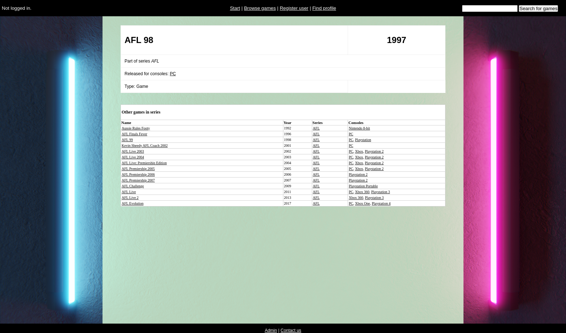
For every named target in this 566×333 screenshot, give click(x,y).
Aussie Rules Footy (136, 128)
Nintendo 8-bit (359, 128)
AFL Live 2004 (133, 157)
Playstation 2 (374, 151)
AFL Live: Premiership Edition (144, 163)
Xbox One (362, 203)
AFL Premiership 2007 (138, 180)
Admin (271, 330)
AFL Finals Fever (134, 134)
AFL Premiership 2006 (138, 174)
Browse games (260, 8)
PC (173, 73)
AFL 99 (127, 140)
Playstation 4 (381, 203)
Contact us (290, 330)
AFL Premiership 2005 (138, 169)
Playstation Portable (363, 186)
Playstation (363, 140)
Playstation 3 (380, 192)
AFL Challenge (133, 186)
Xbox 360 (362, 192)
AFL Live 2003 (133, 151)
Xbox (359, 151)
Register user (294, 8)
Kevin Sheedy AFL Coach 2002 (144, 146)
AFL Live (129, 192)
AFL (316, 128)
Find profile (324, 8)
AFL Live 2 (130, 198)
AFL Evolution (132, 203)
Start (235, 8)
